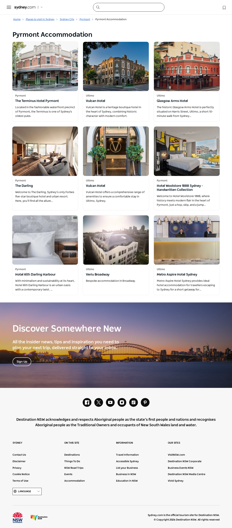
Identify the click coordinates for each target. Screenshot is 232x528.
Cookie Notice (21, 474)
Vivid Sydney (175, 481)
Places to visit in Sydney (42, 19)
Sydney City (69, 19)
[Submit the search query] (98, 7)
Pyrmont (86, 19)
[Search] (128, 7)
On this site (71, 443)
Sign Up (22, 361)
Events (68, 474)
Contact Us (19, 455)
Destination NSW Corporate (184, 461)
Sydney (17, 443)
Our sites (174, 443)
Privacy (17, 468)
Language (27, 491)
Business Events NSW (180, 468)
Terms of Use (20, 481)
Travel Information (127, 455)
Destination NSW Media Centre (186, 474)
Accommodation (74, 481)
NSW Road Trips (73, 468)
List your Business (127, 468)
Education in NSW (127, 481)
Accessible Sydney (127, 461)
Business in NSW (126, 474)
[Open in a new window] (45, 66)
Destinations (72, 455)
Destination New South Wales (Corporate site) (39, 517)
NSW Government (21, 517)
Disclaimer (19, 461)
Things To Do (72, 461)
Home (18, 19)
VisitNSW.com (176, 455)
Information (124, 443)
